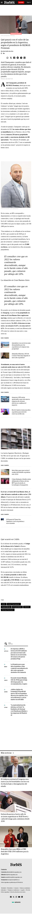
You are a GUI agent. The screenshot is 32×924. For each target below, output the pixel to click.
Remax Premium (7, 610)
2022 (3, 604)
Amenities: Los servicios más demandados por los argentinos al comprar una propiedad (21, 346)
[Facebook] (11, 897)
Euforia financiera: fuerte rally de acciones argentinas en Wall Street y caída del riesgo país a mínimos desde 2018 (15, 817)
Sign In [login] (29, 2)
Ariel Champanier (14, 604)
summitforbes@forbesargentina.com (13, 877)
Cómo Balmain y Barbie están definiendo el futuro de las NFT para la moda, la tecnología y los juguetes (21, 482)
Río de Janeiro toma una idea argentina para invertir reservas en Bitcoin (21, 412)
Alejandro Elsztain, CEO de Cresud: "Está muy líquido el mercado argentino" (21, 355)
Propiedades (17, 607)
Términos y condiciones (13, 890)
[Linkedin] (22, 897)
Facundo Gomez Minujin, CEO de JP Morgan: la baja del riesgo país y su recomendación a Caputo (19, 681)
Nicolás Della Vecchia (7, 51)
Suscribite (21, 2)
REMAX (26, 607)
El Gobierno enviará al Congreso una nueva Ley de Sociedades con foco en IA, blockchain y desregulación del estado (15, 782)
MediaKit (3, 888)
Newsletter (10, 888)
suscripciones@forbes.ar (13, 879)
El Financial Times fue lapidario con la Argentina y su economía (15, 521)
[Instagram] (16, 897)
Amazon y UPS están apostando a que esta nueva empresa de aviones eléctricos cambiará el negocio (21, 401)
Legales (23, 890)
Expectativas (6, 607)
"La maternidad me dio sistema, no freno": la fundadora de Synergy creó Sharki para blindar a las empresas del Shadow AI (19, 710)
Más (18, 643)
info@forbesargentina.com (11, 874)
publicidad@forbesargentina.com (13, 872)
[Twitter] (13, 897)
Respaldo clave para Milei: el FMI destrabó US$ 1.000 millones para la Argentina (14, 851)
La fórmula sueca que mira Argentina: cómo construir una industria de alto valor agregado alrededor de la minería (19, 668)
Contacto (16, 888)
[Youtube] (19, 897)
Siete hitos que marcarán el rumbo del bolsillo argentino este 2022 (21, 472)
